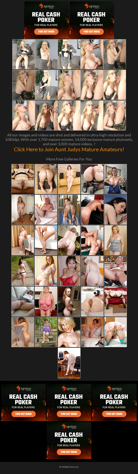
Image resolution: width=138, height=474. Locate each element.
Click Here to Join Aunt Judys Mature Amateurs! (69, 149)
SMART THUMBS (74, 378)
